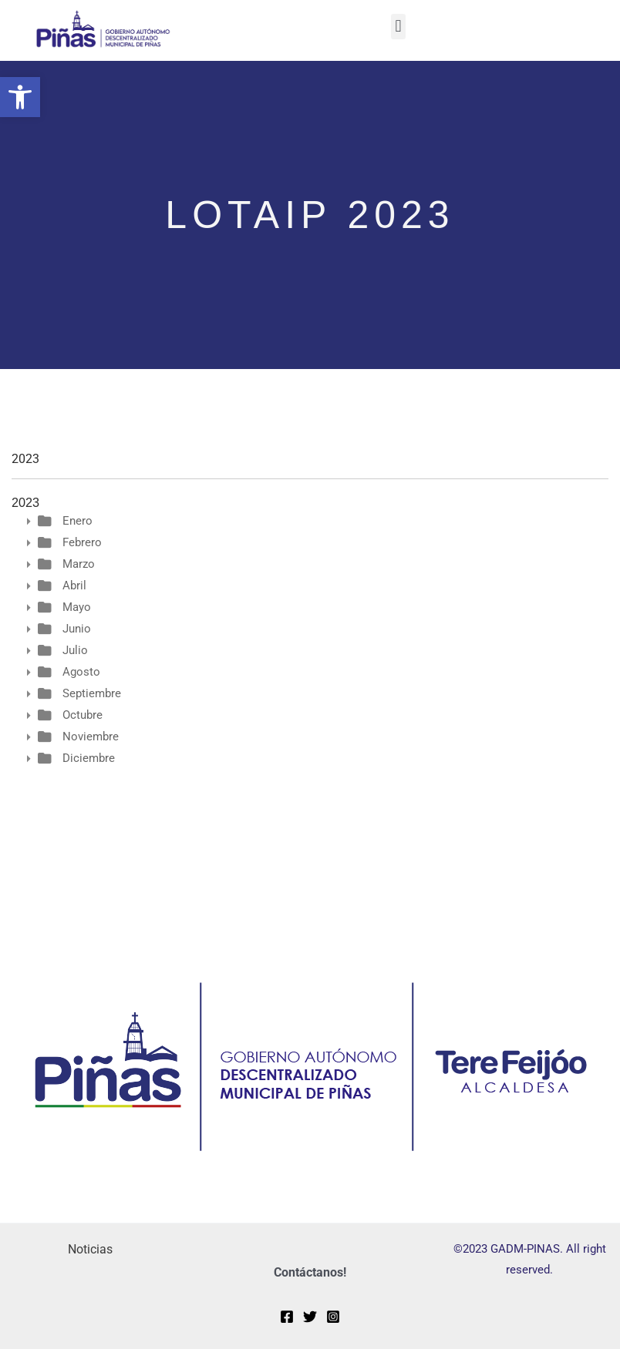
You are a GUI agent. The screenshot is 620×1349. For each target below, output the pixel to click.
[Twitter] (310, 1317)
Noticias (90, 1249)
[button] (20, 97)
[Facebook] (287, 1317)
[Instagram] (333, 1317)
